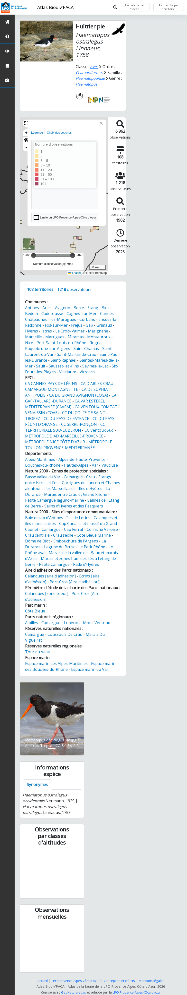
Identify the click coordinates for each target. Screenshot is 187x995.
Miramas (76, 337)
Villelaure (67, 372)
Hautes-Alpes (76, 465)
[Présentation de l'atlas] (7, 36)
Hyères (31, 331)
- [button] (26, 147)
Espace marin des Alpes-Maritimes (56, 663)
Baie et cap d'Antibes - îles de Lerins (57, 517)
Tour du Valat (37, 652)
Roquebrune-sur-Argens (47, 348)
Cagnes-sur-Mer (81, 313)
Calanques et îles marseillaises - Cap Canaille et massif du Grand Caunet (71, 523)
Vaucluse (110, 465)
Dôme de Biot (37, 541)
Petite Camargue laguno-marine (54, 500)
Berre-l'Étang (86, 307)
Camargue (73, 477)
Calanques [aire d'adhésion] (50, 576)
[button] (26, 123)
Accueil (38, 980)
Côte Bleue (35, 611)
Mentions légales (154, 980)
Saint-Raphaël (63, 360)
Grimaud (104, 325)
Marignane (98, 331)
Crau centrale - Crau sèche (49, 535)
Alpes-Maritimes (40, 459)
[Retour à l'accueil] (7, 22)
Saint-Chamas (86, 348)
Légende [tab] (37, 132)
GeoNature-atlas (72, 992)
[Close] (101, 123)
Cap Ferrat (73, 529)
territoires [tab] (40, 289)
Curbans (87, 319)
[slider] (72, 255)
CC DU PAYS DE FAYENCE (66, 418)
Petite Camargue (54, 564)
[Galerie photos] (7, 80)
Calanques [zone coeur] (46, 593)
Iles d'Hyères (90, 488)
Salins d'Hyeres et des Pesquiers (73, 506)
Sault (40, 366)
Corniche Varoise (102, 529)
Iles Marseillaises (59, 488)
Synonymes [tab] (37, 784)
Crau (90, 477)
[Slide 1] (52, 748)
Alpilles (31, 622)
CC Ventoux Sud (98, 430)
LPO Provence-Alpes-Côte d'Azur (74, 980)
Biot (105, 307)
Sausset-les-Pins (64, 366)
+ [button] (26, 133)
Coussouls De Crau (64, 634)
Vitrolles (87, 372)
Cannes (107, 313)
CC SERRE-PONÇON (79, 424)
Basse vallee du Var (42, 477)
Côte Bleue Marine (94, 535)
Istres (46, 331)
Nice (29, 342)
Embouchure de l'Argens (75, 541)
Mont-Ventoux (96, 622)
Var (95, 465)
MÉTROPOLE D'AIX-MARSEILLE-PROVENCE (64, 436)
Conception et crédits (121, 980)
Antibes (32, 307)
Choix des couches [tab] (59, 132)
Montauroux (98, 337)
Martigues (54, 337)
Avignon (62, 307)
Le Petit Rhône (91, 547)
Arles (47, 307)
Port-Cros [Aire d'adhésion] (75, 582)
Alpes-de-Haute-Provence (81, 459)
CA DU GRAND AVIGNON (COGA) (78, 395)
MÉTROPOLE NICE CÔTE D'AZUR (55, 442)
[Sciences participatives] (7, 51)
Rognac (96, 342)
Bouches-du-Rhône (42, 465)
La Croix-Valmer (69, 331)
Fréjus (76, 325)
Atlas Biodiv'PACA (55, 7)
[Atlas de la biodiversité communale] (7, 65)
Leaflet (74, 273)
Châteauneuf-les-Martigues (50, 319)
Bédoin (31, 313)
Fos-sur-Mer (56, 325)
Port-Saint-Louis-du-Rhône (61, 342)
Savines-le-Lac (95, 366)
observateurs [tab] (74, 289)
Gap (89, 325)
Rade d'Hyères (86, 564)
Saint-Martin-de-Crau (76, 354)
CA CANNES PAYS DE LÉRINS (51, 383)
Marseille (33, 337)
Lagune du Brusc (59, 547)
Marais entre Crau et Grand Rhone (75, 494)
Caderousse (52, 313)
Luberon (72, 622)
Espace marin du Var (89, 669)
